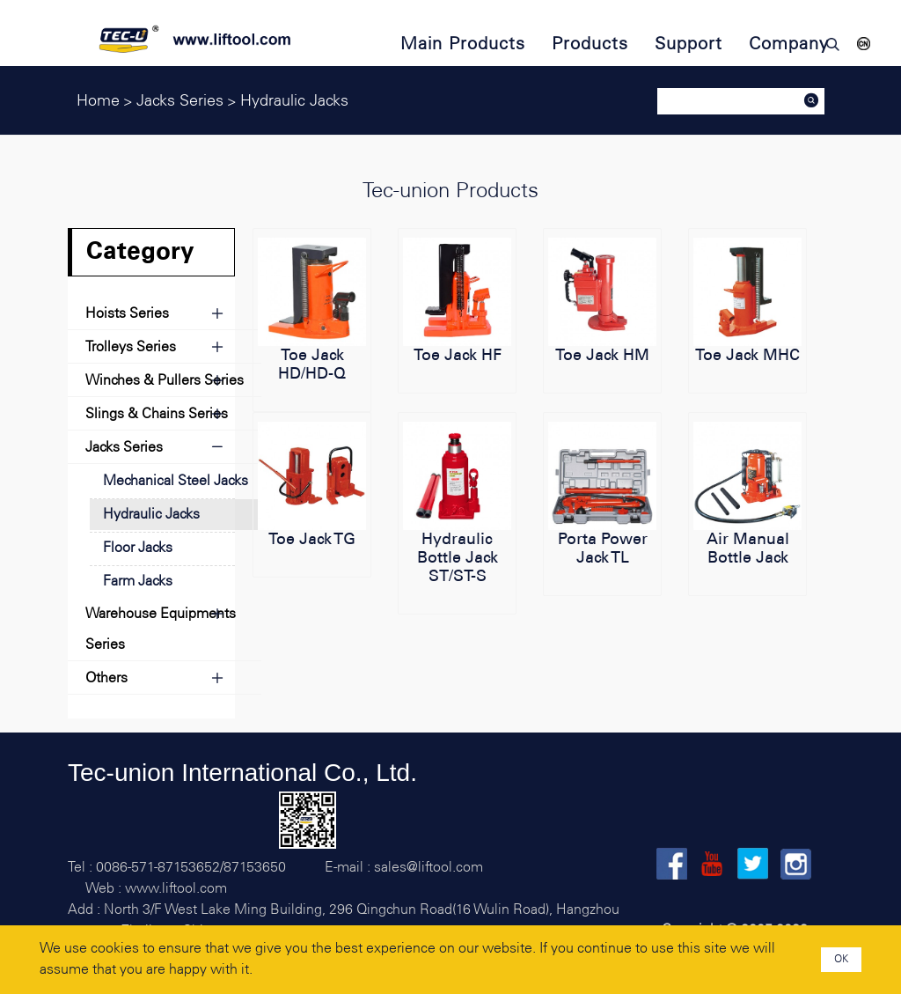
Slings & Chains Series (156, 414)
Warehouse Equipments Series (160, 629)
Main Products (462, 45)
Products (590, 45)
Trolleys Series (130, 347)
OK (841, 959)
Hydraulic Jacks (151, 514)
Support (688, 45)
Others (106, 678)
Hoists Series (127, 313)
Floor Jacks (137, 548)
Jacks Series (124, 447)
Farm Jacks (137, 581)
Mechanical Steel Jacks (175, 481)
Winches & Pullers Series (164, 380)
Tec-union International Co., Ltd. (242, 772)
